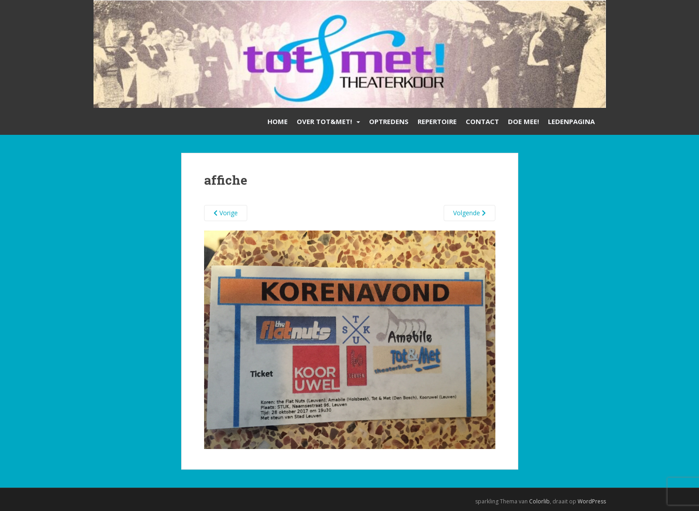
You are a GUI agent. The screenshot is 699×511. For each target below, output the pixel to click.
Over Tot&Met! (324, 121)
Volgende (469, 213)
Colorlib (539, 501)
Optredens (389, 121)
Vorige (226, 213)
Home (277, 121)
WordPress (592, 501)
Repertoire (437, 121)
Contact (482, 121)
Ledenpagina (571, 121)
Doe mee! (523, 121)
